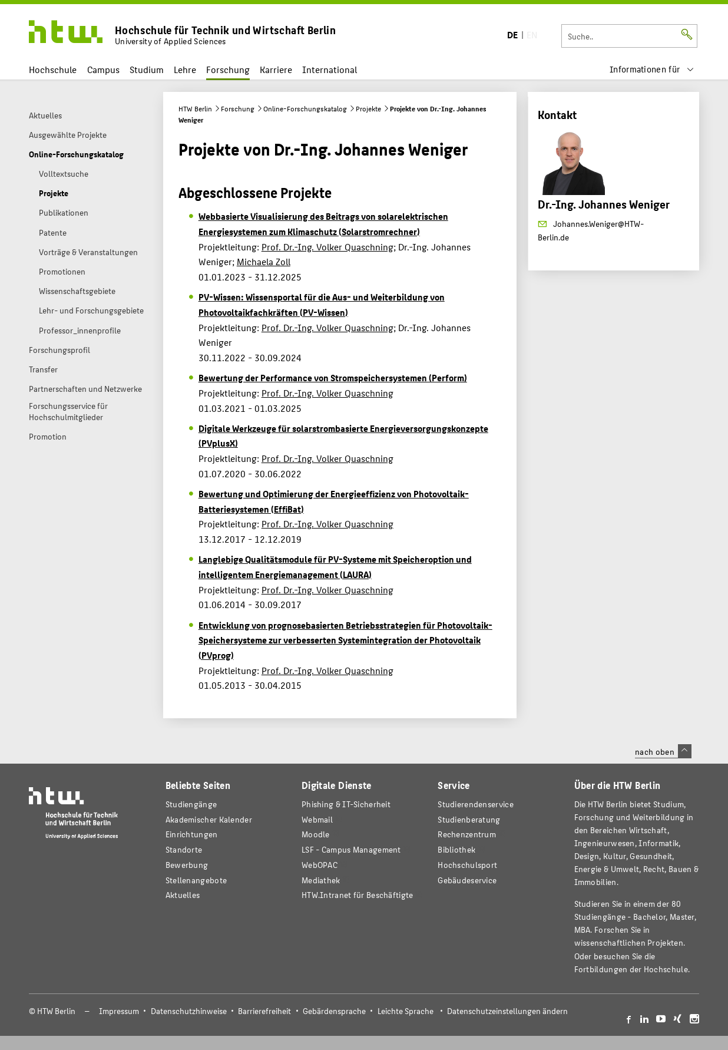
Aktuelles (183, 895)
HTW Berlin (195, 108)
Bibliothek (456, 849)
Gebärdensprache (334, 1011)
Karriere (276, 69)
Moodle (316, 834)
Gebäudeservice (467, 880)
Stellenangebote (196, 880)
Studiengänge (191, 804)
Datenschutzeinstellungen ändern (507, 1011)
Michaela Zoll (263, 261)
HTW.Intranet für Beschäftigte (357, 895)
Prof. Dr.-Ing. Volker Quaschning (327, 246)
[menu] (652, 69)
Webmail (317, 819)
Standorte (184, 849)
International (329, 69)
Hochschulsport (467, 865)
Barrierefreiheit (264, 1011)
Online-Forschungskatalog (305, 108)
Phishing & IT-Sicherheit (346, 804)
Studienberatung (469, 819)
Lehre (185, 69)
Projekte (368, 108)
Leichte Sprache (406, 1011)
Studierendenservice (476, 804)
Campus (103, 69)
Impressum (119, 1011)
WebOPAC (319, 865)
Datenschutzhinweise (189, 1011)
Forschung (228, 69)
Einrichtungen (192, 834)
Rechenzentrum (467, 834)
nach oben (663, 751)
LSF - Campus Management (351, 849)
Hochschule (53, 69)
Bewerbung (187, 865)
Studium (147, 69)
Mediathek (321, 880)
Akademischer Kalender (209, 819)
